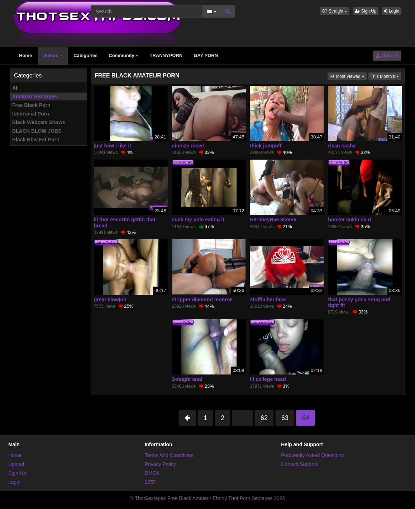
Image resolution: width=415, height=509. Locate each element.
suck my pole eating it (198, 219)
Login (391, 11)
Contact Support (299, 464)
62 (264, 417)
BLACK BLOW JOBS (37, 131)
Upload (387, 55)
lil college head (268, 379)
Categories (85, 55)
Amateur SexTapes (34, 96)
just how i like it (112, 146)
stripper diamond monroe (202, 299)
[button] (334, 11)
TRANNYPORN (165, 55)
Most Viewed (348, 76)
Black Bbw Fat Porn (35, 139)
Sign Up (365, 11)
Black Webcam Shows (38, 122)
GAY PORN (206, 55)
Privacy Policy (160, 464)
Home (25, 55)
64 (305, 417)
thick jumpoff (265, 146)
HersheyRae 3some (273, 219)
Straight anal (187, 379)
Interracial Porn (30, 114)
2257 (150, 482)
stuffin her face (268, 299)
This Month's (386, 76)
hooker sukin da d (349, 219)
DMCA (152, 473)
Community (123, 55)
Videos (52, 55)
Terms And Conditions (169, 455)
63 (284, 417)
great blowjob (110, 299)
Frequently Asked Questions (312, 455)
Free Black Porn (31, 105)
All (15, 88)
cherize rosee (188, 146)
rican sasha (342, 146)
